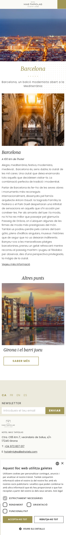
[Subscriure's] (54, 410)
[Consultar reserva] (61, 4)
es (25, 395)
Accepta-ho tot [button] (17, 519)
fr (11, 395)
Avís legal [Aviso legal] (58, 490)
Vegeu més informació (16, 264)
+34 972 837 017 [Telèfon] (14, 446)
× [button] (62, 463)
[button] (33, 529)
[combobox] (57, 463)
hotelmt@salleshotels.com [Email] (20, 451)
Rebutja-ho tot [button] (48, 519)
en (18, 395)
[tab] (4, 368)
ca (4, 395)
